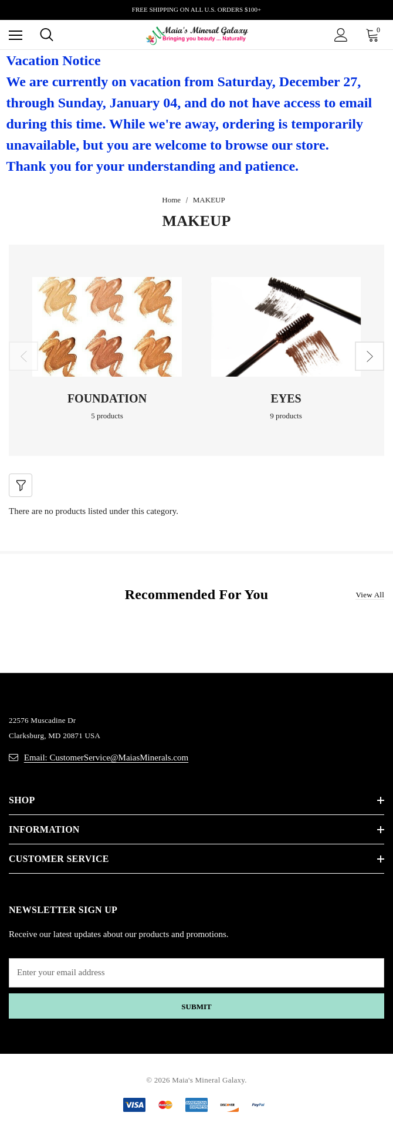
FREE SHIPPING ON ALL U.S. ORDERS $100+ (196, 9)
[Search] (46, 35)
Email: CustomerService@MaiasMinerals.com (106, 757)
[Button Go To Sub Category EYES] (286, 327)
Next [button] (369, 356)
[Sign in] (341, 35)
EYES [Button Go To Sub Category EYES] (285, 398)
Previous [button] (23, 356)
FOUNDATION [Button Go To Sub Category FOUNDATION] (107, 398)
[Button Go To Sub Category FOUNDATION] (107, 327)
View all (369, 594)
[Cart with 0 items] (374, 35)
